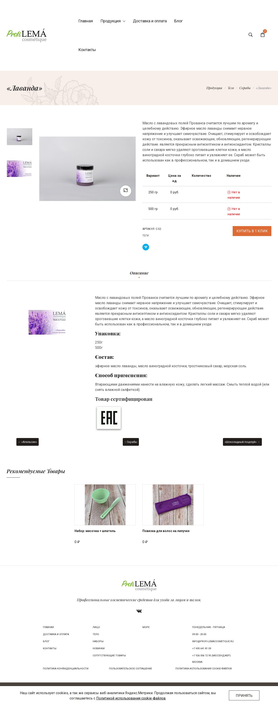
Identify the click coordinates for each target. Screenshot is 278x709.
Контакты (87, 49)
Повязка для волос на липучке (166, 531)
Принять (244, 696)
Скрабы (245, 88)
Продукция (112, 21)
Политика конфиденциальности (65, 668)
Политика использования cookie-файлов (203, 668)
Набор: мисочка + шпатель (95, 531)
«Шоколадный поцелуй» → (242, 442)
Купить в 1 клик (252, 231)
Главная (85, 21)
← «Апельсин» (27, 442)
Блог (178, 21)
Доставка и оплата (150, 21)
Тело (231, 88)
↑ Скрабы (131, 442)
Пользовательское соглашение (130, 668)
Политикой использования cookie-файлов (131, 698)
